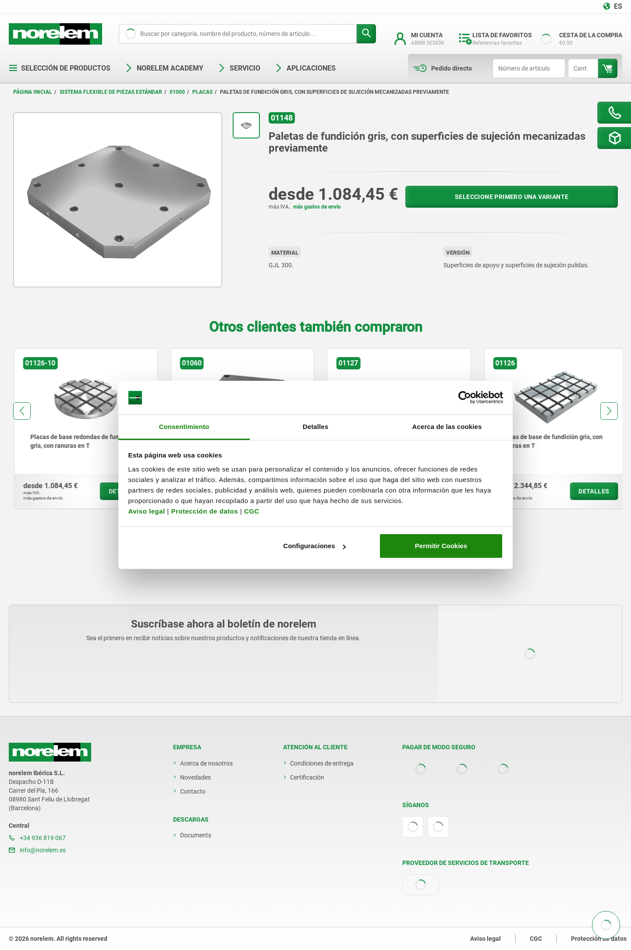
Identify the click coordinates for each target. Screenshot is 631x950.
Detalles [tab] (315, 426)
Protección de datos (204, 511)
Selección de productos (59, 68)
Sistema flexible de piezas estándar (111, 92)
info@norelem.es (37, 850)
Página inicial (32, 92)
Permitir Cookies (441, 545)
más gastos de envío (317, 207)
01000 (177, 92)
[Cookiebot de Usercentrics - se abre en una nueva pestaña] (464, 397)
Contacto (193, 791)
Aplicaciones (305, 68)
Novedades (195, 777)
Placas (202, 92)
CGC (251, 511)
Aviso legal (146, 511)
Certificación (307, 777)
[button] (22, 411)
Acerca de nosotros (206, 763)
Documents (195, 835)
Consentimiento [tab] (184, 426)
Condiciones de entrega (322, 763)
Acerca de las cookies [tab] (447, 426)
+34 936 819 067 (37, 837)
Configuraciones (314, 545)
